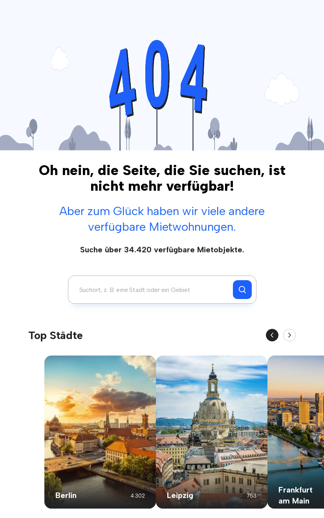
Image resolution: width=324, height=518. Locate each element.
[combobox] (153, 289)
